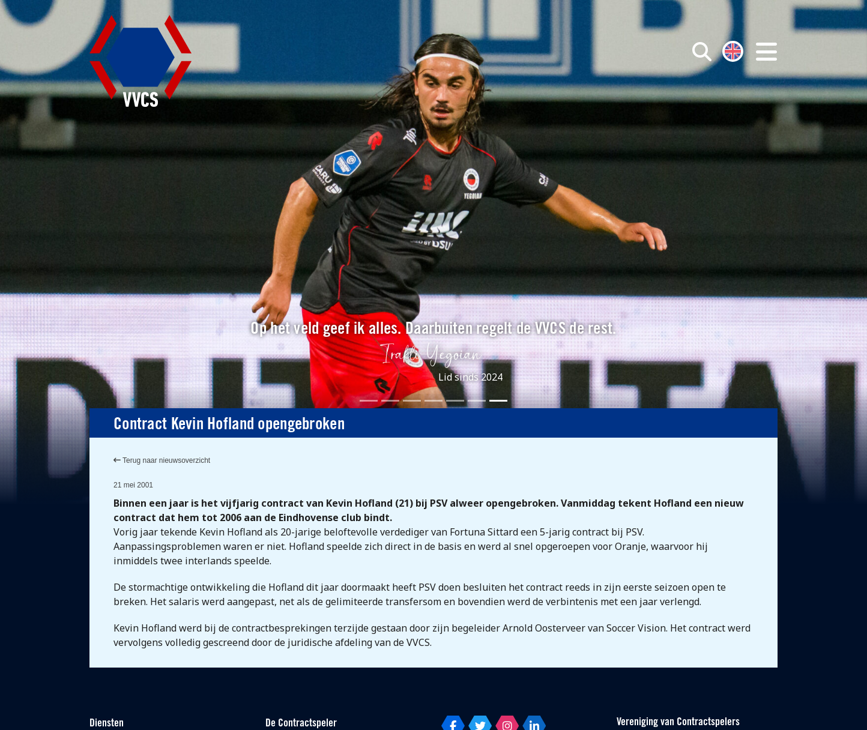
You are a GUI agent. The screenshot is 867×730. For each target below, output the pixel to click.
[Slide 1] (369, 401)
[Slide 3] (412, 401)
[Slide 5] (455, 401)
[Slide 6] (477, 401)
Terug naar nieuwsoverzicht (161, 460)
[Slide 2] (390, 401)
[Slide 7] (498, 401)
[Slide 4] (433, 401)
